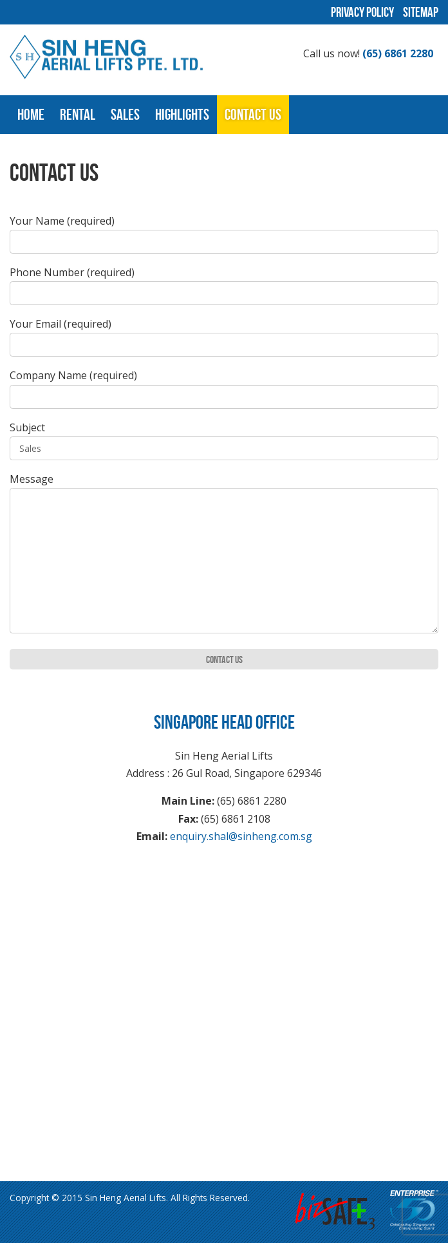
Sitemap (420, 12)
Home (30, 114)
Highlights (182, 114)
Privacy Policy (362, 12)
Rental (77, 114)
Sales (125, 114)
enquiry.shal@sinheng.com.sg (241, 836)
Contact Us (253, 114)
